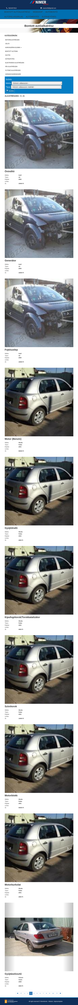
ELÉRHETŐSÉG (49, 17)
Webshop (38, 12)
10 (53, 993)
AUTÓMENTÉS (32, 17)
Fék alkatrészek (11, 66)
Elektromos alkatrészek (14, 62)
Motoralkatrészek (12, 40)
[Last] (60, 993)
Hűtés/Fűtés (9, 59)
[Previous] (17, 993)
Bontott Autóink (11, 51)
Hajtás (7, 55)
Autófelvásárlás (13, 17)
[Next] (57, 993)
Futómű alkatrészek (13, 70)
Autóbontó (51, 12)
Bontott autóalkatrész (17, 12)
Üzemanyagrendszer (13, 74)
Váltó (7, 43)
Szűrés (10, 91)
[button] (10, 134)
